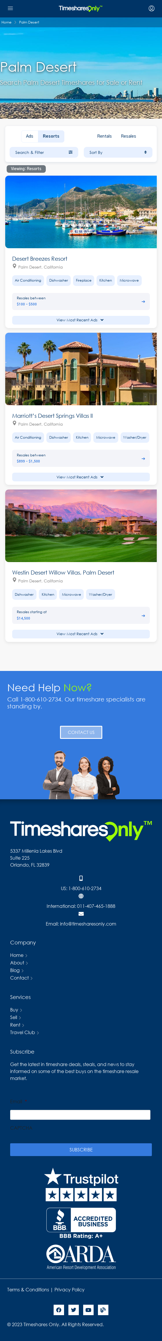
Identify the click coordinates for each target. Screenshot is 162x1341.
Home (16, 955)
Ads (29, 136)
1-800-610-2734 (84, 888)
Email (18, 1101)
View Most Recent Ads (80, 320)
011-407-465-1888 (96, 906)
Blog (15, 970)
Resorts (51, 136)
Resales (128, 136)
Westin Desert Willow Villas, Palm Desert (63, 572)
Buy (14, 1010)
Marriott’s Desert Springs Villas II (52, 415)
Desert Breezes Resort (39, 258)
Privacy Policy (70, 1289)
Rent (15, 1025)
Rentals (104, 136)
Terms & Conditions (28, 1289)
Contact (19, 978)
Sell (13, 1017)
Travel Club (22, 1032)
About (17, 963)
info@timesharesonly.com (88, 924)
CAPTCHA (21, 1128)
